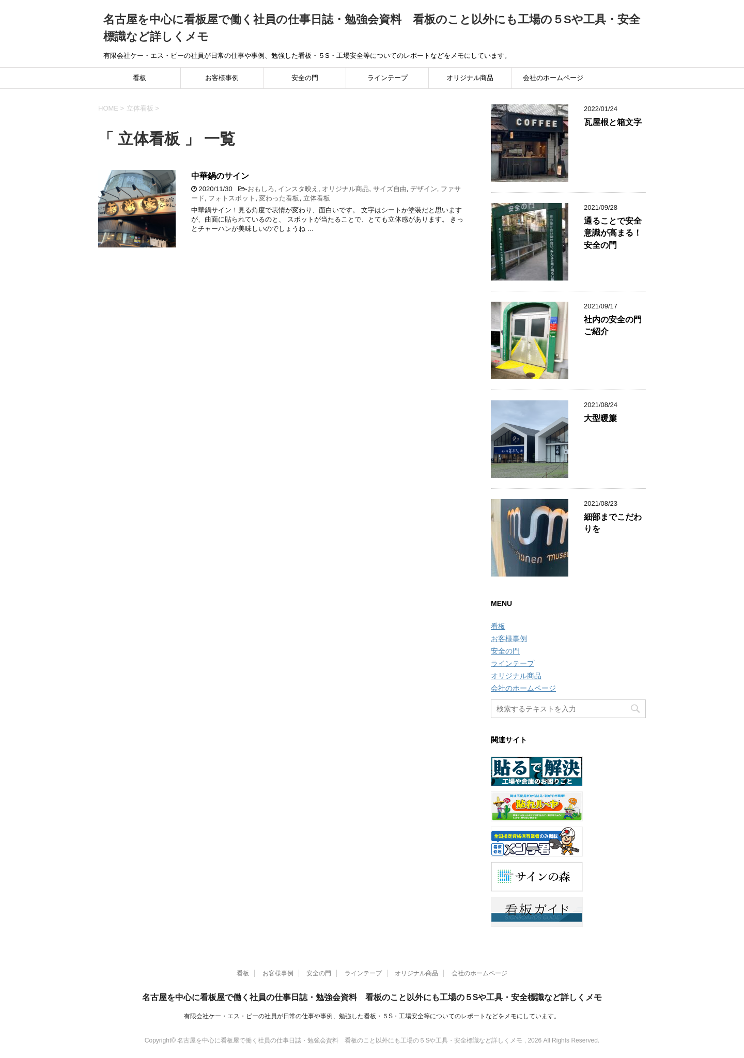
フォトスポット (231, 198)
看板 (139, 78)
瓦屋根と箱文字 (613, 122)
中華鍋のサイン (220, 176)
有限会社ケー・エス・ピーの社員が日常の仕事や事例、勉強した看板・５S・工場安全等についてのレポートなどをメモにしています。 (372, 1016)
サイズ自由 (390, 189)
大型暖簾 (600, 418)
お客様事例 (222, 78)
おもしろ (260, 189)
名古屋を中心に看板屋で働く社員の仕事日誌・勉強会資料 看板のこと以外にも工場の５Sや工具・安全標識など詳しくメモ (372, 997)
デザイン (423, 189)
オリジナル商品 (469, 78)
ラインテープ (387, 78)
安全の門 (304, 78)
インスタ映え (298, 189)
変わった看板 (279, 198)
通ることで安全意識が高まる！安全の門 (613, 233)
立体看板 (316, 198)
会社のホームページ (553, 78)
